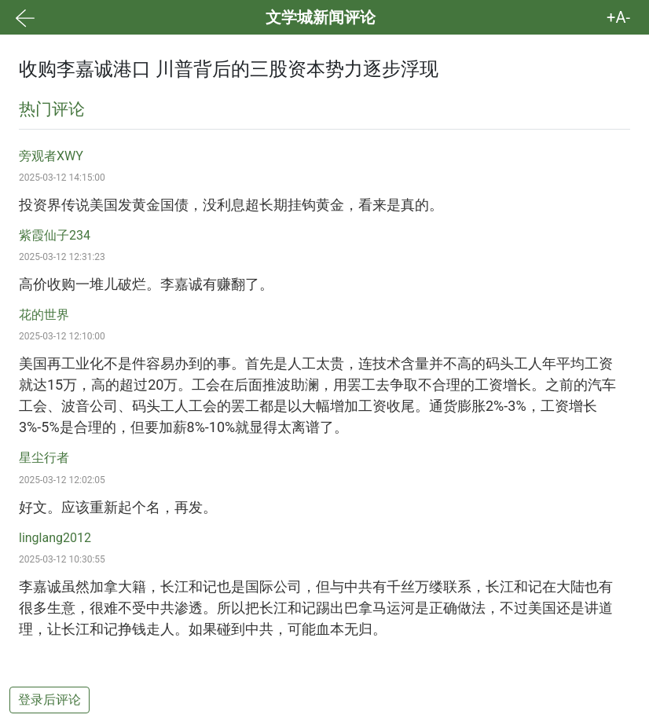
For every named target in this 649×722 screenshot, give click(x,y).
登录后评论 (49, 699)
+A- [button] (618, 17)
